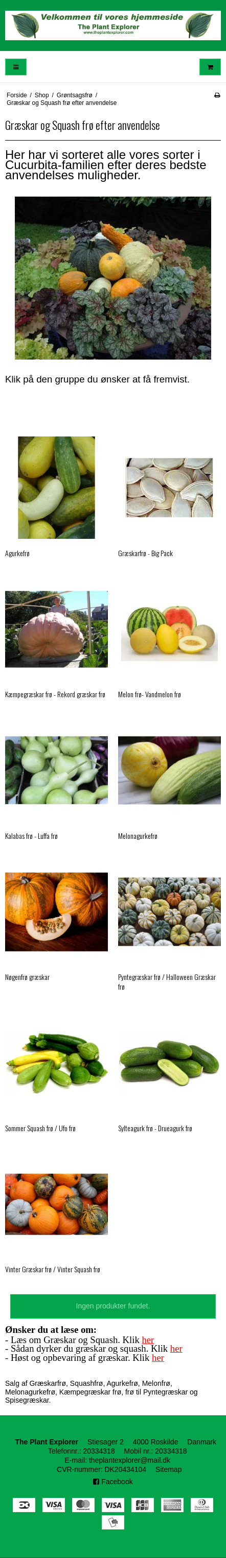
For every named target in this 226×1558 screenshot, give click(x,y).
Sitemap (168, 1469)
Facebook (112, 1482)
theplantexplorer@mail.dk (129, 1460)
